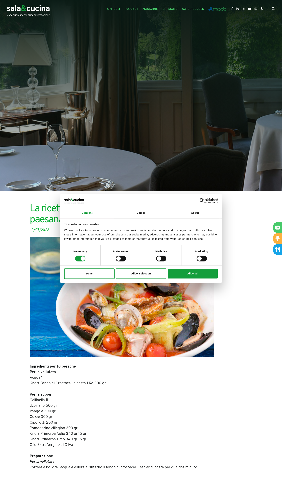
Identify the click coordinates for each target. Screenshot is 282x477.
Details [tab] (141, 212)
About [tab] (195, 212)
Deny (89, 273)
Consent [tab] (87, 212)
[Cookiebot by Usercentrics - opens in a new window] (202, 201)
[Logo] (28, 9)
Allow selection (141, 273)
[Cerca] (273, 9)
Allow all (192, 273)
